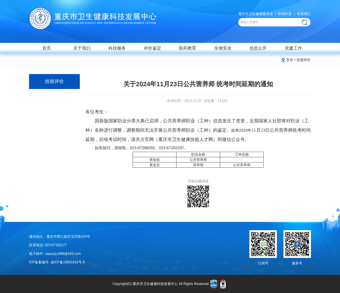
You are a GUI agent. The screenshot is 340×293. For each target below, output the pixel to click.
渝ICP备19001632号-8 (68, 262)
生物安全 (223, 48)
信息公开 (258, 48)
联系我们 (304, 14)
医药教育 (187, 48)
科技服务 (117, 48)
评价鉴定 (152, 48)
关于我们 (82, 48)
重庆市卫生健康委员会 (255, 14)
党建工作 (293, 48)
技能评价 (304, 60)
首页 (46, 48)
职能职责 (285, 14)
